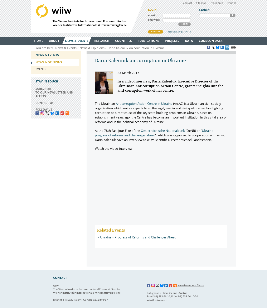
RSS (67, 113)
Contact (187, 3)
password (154, 19)
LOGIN (184, 24)
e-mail (151, 15)
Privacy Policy (73, 300)
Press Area (216, 3)
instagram (42, 113)
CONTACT (60, 278)
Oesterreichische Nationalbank (163, 130)
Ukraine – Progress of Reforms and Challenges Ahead (138, 237)
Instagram (153, 286)
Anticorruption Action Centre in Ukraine (144, 103)
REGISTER (155, 31)
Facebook (37, 113)
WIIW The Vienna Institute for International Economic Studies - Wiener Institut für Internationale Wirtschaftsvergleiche (87, 16)
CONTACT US (44, 103)
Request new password (179, 31)
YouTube (62, 113)
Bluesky (52, 113)
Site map (201, 3)
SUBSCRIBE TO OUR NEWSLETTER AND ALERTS (54, 92)
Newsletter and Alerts (191, 285)
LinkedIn (57, 113)
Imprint (231, 3)
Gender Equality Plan (95, 300)
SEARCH (232, 15)
